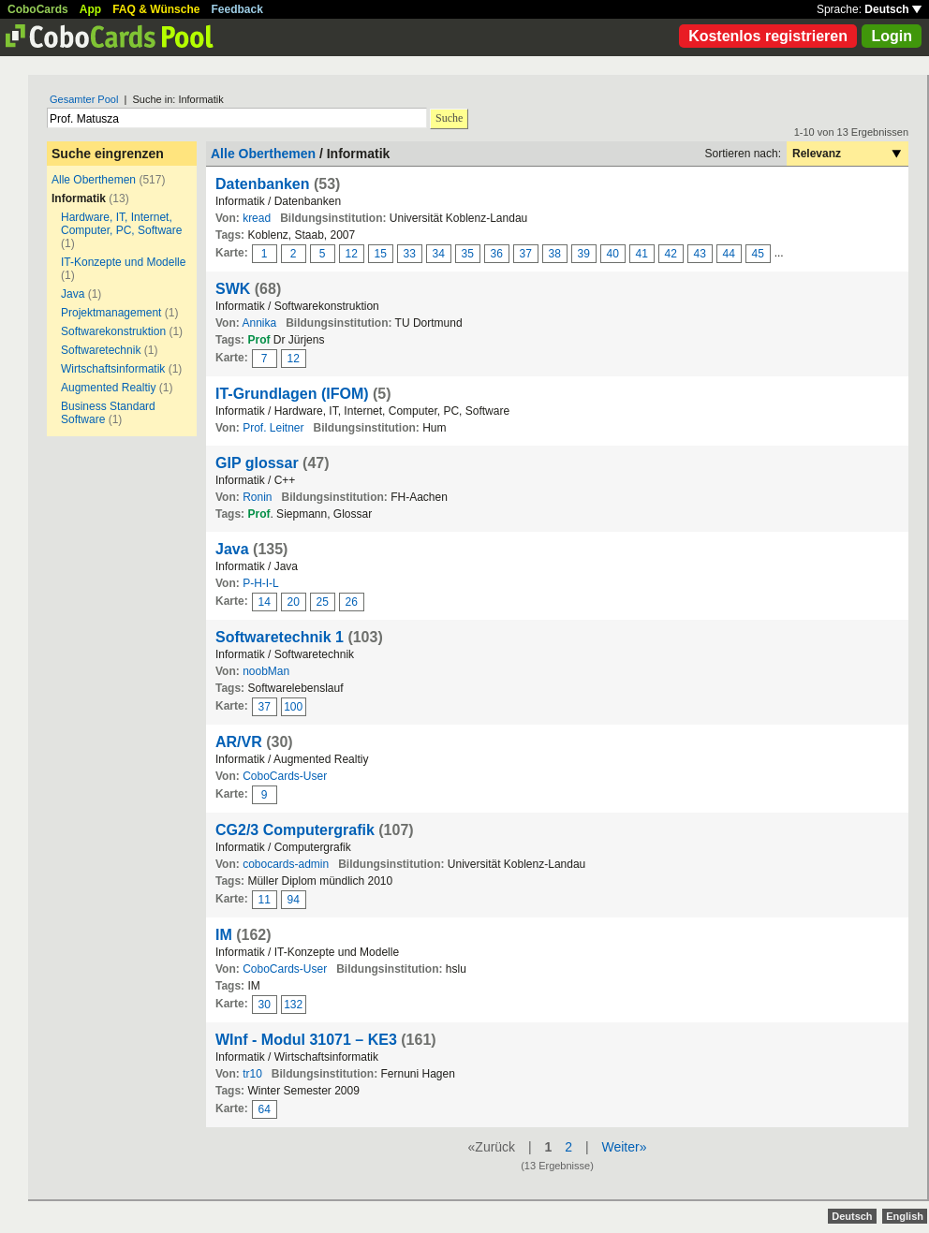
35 (468, 253)
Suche (449, 118)
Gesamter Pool (84, 99)
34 (439, 253)
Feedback (237, 9)
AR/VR (238, 742)
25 (323, 602)
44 (729, 253)
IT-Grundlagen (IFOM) (292, 394)
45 (758, 253)
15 (381, 253)
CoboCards (37, 9)
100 (293, 706)
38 (555, 253)
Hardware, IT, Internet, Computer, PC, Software (121, 224)
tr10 (252, 1073)
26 (352, 602)
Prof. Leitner (273, 427)
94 (294, 899)
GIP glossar (257, 463)
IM (223, 935)
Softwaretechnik (100, 350)
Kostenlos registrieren (768, 36)
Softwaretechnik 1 (279, 637)
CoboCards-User (285, 776)
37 (526, 253)
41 (642, 253)
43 (700, 253)
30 (264, 1004)
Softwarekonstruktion (113, 331)
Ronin (257, 497)
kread (257, 218)
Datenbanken (262, 184)
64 (264, 1109)
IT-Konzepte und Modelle (123, 262)
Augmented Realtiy (108, 387)
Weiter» (623, 1146)
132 (293, 1004)
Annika (259, 323)
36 (497, 253)
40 (613, 253)
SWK (232, 289)
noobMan (266, 671)
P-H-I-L (261, 583)
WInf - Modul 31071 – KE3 (306, 1040)
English (904, 1216)
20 (294, 602)
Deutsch (893, 9)
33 (410, 253)
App (90, 9)
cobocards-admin (286, 864)
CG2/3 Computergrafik (295, 830)
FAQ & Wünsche (155, 9)
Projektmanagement (111, 312)
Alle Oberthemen (94, 179)
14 (264, 602)
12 (352, 253)
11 (264, 899)
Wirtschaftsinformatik (113, 368)
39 (584, 253)
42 (671, 253)
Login (891, 36)
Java (72, 294)
